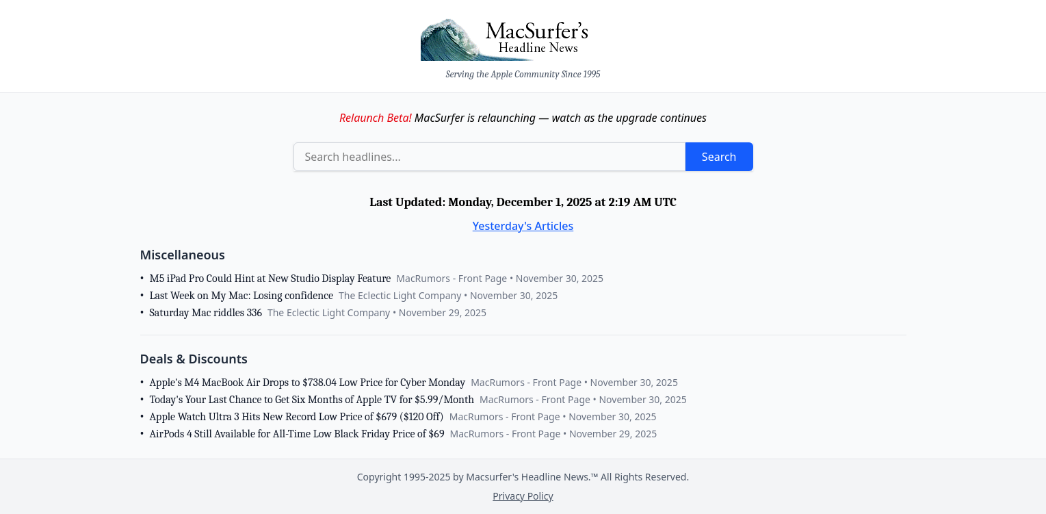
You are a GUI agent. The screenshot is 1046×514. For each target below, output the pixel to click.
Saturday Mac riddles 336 (206, 313)
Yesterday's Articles (523, 225)
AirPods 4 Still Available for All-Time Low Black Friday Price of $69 (297, 434)
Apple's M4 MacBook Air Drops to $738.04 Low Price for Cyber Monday (308, 382)
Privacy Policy (523, 495)
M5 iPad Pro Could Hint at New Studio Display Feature (270, 278)
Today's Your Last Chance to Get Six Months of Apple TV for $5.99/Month (312, 400)
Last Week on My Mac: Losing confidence (242, 296)
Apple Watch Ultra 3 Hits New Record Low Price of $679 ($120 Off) (297, 417)
